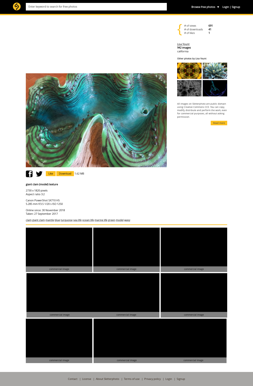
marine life (101, 220)
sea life (77, 220)
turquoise (67, 220)
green (111, 220)
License (86, 379)
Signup (236, 7)
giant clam (38, 220)
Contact (72, 379)
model (120, 220)
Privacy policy (152, 379)
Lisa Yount (183, 44)
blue (57, 220)
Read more (219, 122)
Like (50, 173)
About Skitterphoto (107, 379)
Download (65, 173)
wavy (127, 220)
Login (225, 7)
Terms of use (132, 379)
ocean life (88, 220)
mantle (50, 220)
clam (29, 220)
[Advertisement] (96, 45)
